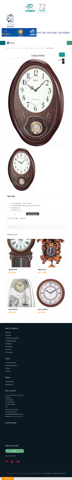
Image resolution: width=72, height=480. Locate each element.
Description (12, 227)
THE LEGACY (8, 349)
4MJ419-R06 (42, 270)
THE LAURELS (8, 352)
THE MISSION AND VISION (12, 338)
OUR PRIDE (8, 335)
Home (7, 48)
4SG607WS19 (13, 309)
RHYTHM (18, 48)
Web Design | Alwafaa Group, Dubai (55, 473)
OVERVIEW (8, 332)
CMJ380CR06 (12, 270)
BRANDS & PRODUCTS (11, 365)
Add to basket (32, 214)
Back (61, 55)
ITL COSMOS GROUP (10, 363)
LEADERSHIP (8, 344)
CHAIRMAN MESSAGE (10, 341)
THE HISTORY (8, 346)
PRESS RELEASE (9, 384)
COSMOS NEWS (9, 381)
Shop (12, 48)
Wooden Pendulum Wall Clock (33, 48)
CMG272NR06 (42, 309)
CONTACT (8, 371)
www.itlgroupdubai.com (17, 416)
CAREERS (7, 368)
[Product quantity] (15, 214)
